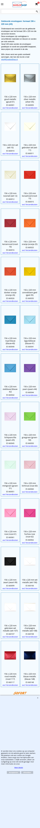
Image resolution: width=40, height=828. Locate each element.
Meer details (18, 768)
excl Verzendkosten (10, 108)
